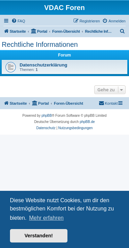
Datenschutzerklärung (43, 65)
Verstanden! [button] (38, 235)
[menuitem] (18, 21)
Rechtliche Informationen (40, 44)
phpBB (47, 115)
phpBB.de (87, 122)
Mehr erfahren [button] (46, 218)
